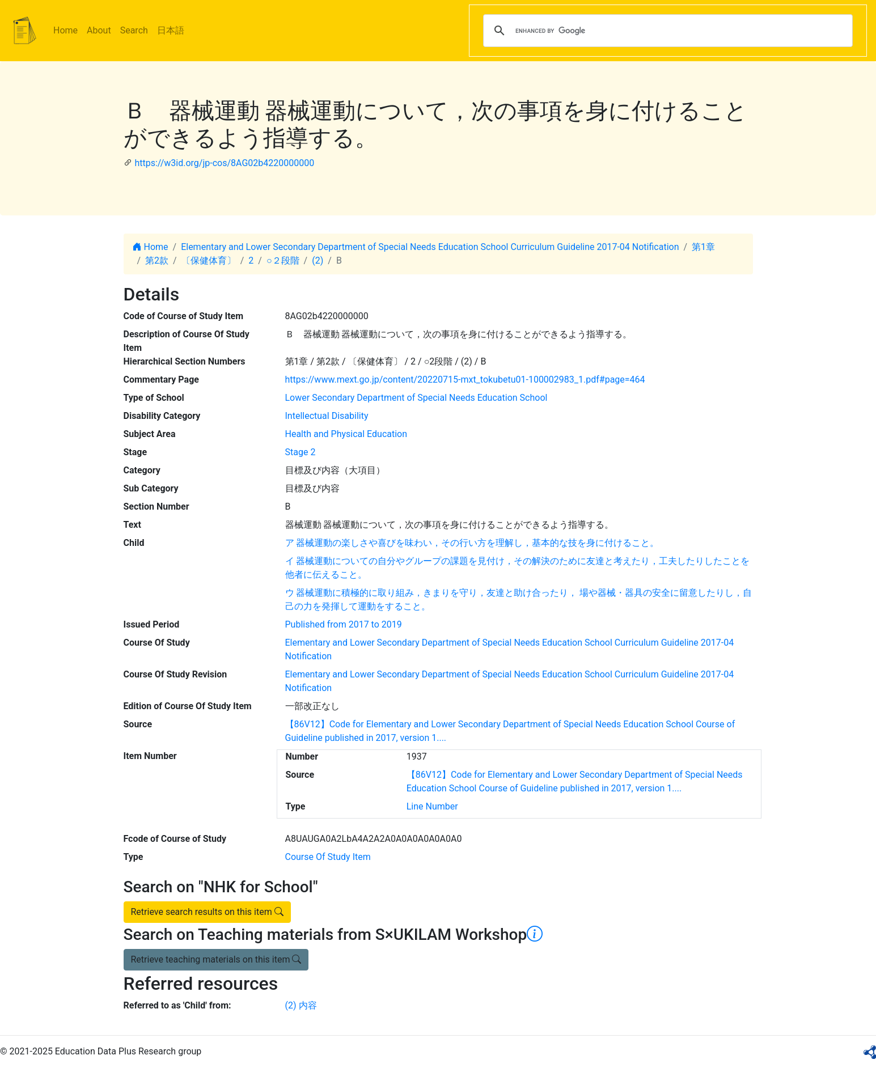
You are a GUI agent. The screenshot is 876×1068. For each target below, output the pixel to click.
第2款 (156, 260)
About (99, 30)
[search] (666, 30)
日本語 (170, 30)
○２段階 (282, 260)
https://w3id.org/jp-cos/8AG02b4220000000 (224, 163)
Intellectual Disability (327, 415)
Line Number (432, 806)
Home (65, 30)
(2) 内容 (301, 1005)
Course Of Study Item (328, 856)
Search (134, 30)
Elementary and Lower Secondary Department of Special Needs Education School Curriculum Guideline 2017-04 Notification (430, 246)
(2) (317, 260)
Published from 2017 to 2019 (343, 624)
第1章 (703, 246)
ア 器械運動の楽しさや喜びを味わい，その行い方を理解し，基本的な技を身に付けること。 (472, 542)
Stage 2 (300, 452)
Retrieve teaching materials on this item (216, 959)
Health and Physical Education (346, 434)
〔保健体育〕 (208, 260)
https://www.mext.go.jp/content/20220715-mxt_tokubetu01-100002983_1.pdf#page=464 (465, 379)
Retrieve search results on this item (207, 911)
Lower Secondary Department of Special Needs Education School (416, 397)
